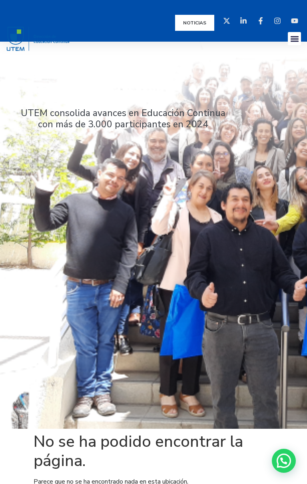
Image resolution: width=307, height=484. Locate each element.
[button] (294, 38)
